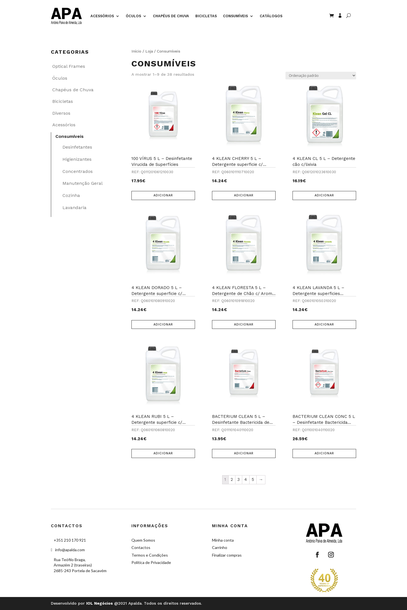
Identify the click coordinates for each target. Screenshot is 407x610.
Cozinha (71, 195)
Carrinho (219, 547)
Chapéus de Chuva (171, 16)
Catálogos (271, 16)
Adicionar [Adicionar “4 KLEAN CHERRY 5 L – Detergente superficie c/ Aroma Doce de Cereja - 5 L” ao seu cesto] (244, 195)
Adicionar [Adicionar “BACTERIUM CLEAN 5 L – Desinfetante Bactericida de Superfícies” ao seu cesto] (244, 453)
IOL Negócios (99, 603)
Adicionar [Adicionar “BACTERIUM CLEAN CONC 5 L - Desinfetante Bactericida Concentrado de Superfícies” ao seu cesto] (324, 453)
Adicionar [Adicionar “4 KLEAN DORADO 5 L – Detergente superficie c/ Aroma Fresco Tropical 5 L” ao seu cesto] (163, 324)
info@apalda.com (70, 549)
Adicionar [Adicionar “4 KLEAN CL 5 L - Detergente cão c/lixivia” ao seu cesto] (324, 195)
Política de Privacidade (151, 562)
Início (136, 51)
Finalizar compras (227, 555)
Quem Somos (143, 540)
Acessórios (102, 16)
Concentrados (77, 171)
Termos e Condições (149, 555)
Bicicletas (206, 16)
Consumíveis (235, 16)
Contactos (140, 547)
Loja (149, 51)
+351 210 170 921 (70, 540)
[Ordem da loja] (320, 75)
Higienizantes (77, 159)
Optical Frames (68, 66)
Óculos (133, 16)
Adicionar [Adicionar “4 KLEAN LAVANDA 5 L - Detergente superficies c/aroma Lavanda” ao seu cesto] (324, 324)
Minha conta (223, 540)
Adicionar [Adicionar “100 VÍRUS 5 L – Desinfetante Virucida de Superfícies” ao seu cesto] (163, 195)
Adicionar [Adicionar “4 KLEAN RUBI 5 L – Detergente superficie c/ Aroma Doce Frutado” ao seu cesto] (163, 453)
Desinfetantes (77, 147)
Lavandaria (74, 207)
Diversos (61, 113)
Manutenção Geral (82, 183)
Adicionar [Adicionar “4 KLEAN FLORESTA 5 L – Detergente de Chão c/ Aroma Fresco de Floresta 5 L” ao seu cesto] (244, 324)
